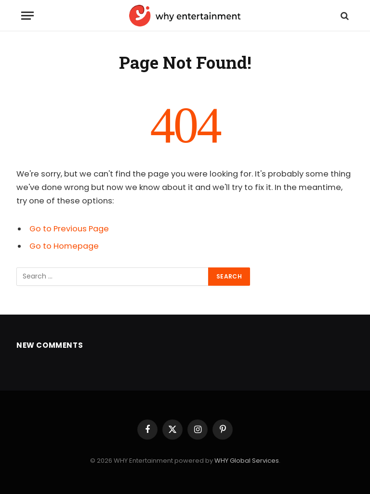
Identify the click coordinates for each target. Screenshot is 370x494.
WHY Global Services (246, 460)
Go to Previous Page (69, 228)
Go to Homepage (64, 246)
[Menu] (27, 15)
